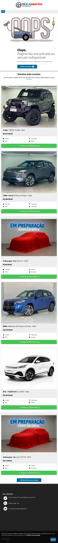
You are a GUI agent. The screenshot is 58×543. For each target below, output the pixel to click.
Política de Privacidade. (33, 535)
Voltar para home (27, 67)
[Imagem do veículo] (29, 107)
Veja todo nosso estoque (29, 480)
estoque (29, 79)
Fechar (53, 539)
